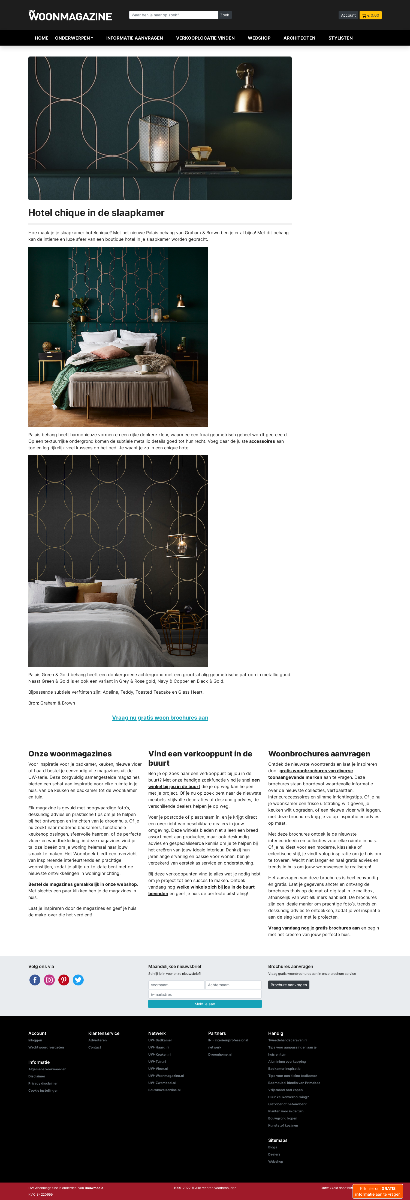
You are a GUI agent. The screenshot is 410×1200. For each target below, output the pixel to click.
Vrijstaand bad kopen (285, 1090)
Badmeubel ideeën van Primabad (294, 1083)
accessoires (262, 441)
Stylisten (340, 38)
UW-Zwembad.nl (162, 1083)
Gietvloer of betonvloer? (287, 1104)
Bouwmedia (94, 1188)
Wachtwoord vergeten (46, 1047)
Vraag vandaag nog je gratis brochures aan (314, 928)
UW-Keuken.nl (159, 1054)
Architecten (299, 38)
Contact (94, 1047)
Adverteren (97, 1040)
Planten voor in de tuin (285, 1111)
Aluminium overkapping (287, 1061)
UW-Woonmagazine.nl (166, 1076)
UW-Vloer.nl (158, 1069)
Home (42, 38)
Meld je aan (205, 1004)
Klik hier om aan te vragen (377, 1191)
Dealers (274, 1154)
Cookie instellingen (43, 1090)
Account (348, 15)
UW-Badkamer (160, 1040)
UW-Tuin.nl (157, 1061)
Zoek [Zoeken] (224, 15)
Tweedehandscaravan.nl (287, 1040)
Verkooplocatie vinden (205, 38)
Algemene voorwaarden (47, 1069)
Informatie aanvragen (134, 38)
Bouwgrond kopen (282, 1118)
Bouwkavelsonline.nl (164, 1090)
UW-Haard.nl (158, 1047)
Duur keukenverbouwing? (288, 1097)
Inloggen (35, 1040)
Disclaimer (36, 1076)
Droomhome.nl (219, 1054)
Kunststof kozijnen (283, 1125)
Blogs (272, 1147)
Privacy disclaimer (43, 1083)
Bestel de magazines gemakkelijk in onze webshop (82, 884)
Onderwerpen (72, 38)
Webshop (259, 38)
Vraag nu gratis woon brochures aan (160, 717)
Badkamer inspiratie (284, 1069)
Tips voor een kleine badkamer (292, 1076)
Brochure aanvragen (289, 984)
